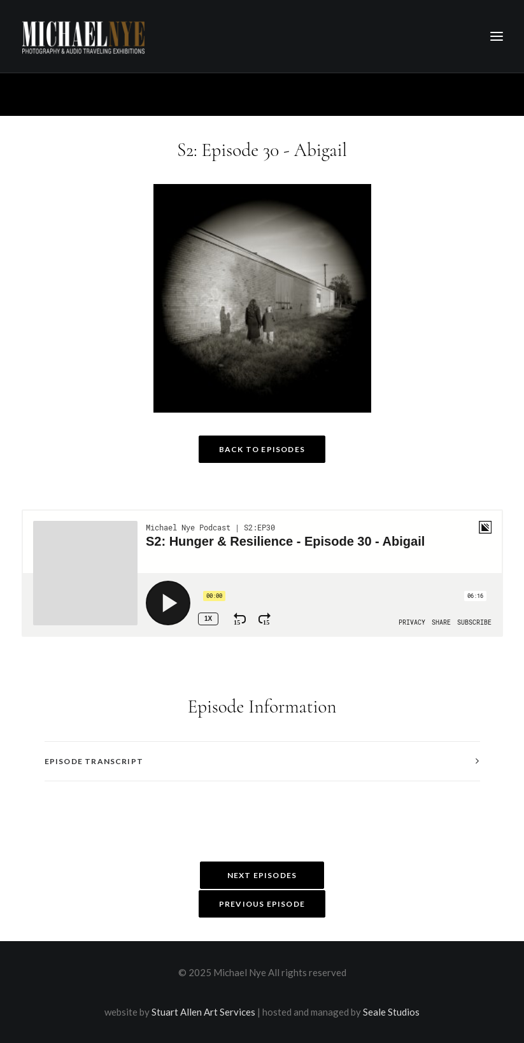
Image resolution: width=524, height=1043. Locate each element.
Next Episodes (262, 875)
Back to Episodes (262, 449)
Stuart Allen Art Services (203, 1012)
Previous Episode (262, 904)
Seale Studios (391, 1012)
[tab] (262, 761)
